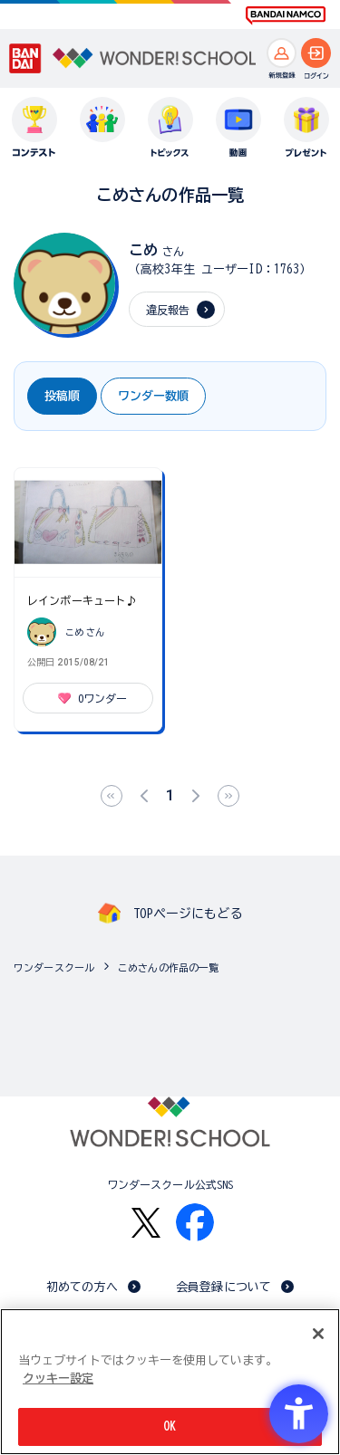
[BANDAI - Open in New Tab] (25, 58)
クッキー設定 (58, 1378)
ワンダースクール (54, 967)
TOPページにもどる (187, 913)
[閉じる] (318, 1334)
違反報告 (168, 309)
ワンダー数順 (153, 396)
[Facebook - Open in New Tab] (195, 1222)
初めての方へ (82, 1287)
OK (169, 1426)
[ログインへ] (316, 53)
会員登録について (223, 1287)
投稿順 (62, 396)
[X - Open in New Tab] (145, 1223)
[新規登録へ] (281, 53)
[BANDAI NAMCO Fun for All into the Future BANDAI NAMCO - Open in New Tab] (285, 15)
